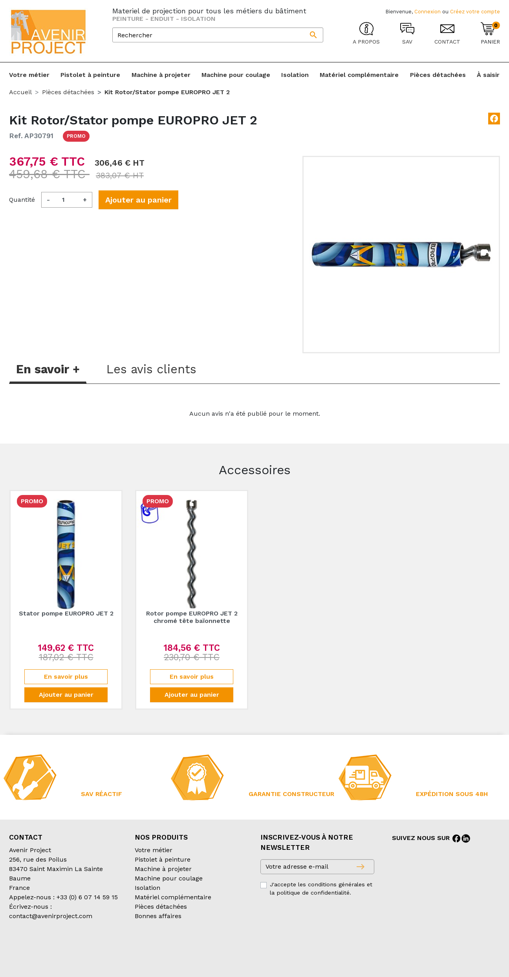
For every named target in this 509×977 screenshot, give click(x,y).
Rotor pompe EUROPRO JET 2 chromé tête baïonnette (192, 617)
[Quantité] (66, 199)
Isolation (147, 887)
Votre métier (153, 850)
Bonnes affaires (158, 916)
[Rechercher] (217, 34)
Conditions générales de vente (54, 947)
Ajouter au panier (138, 200)
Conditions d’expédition (141, 947)
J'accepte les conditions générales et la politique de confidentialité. (321, 888)
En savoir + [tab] (48, 369)
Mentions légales (206, 947)
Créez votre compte (475, 12)
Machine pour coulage (169, 878)
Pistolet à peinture (162, 859)
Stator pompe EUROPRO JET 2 (66, 613)
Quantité (22, 199)
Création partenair (40, 957)
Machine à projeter (163, 869)
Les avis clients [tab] (151, 369)
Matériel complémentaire (173, 897)
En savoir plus (66, 676)
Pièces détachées (161, 906)
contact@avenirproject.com (50, 916)
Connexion (427, 12)
